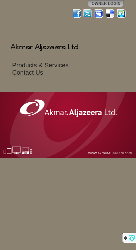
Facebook (77, 13)
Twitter (88, 13)
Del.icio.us (110, 13)
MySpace (99, 13)
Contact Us (27, 72)
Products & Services (40, 65)
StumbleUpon (121, 13)
